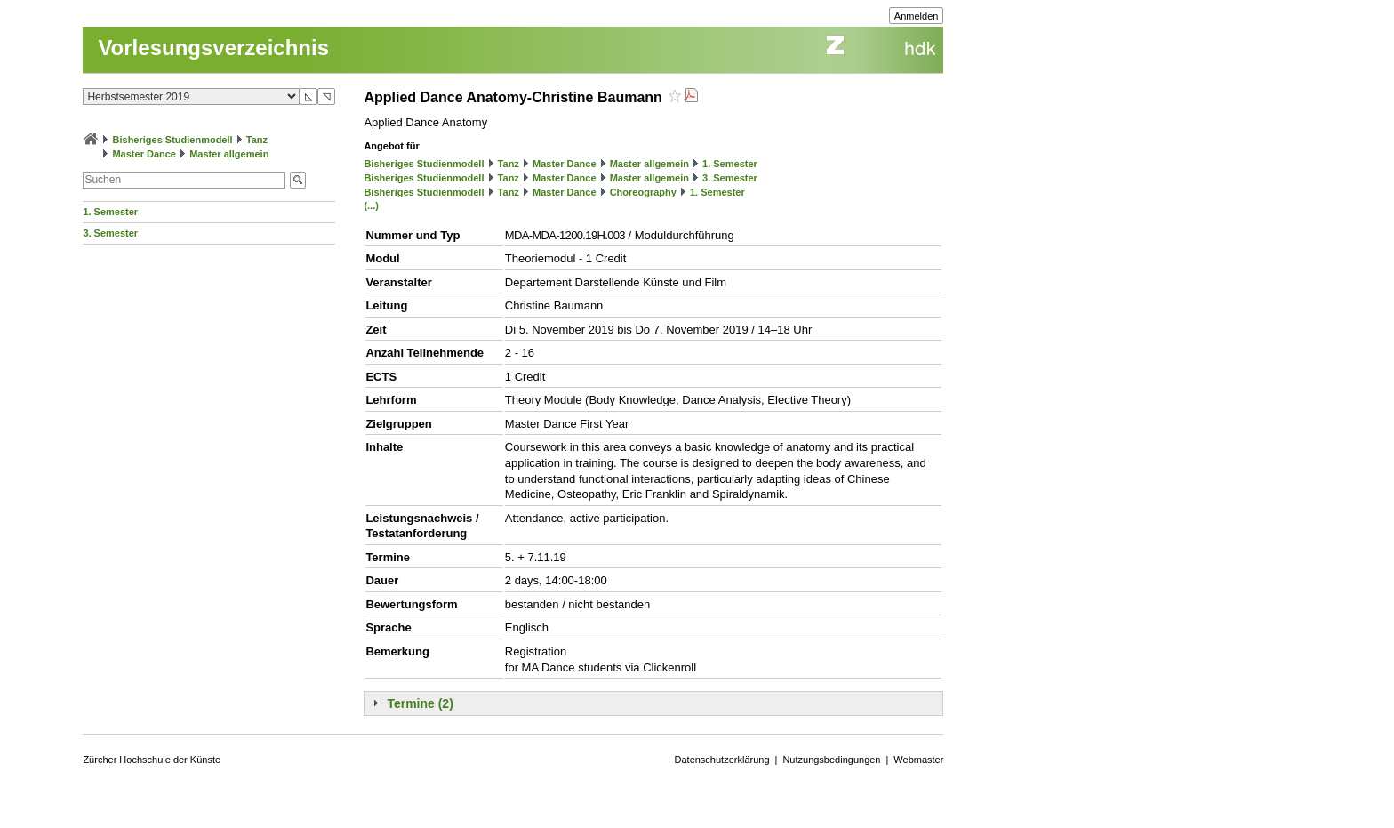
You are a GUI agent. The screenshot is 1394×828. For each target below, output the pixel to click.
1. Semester (110, 211)
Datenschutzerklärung (722, 759)
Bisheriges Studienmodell (173, 139)
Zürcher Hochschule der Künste (151, 759)
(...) (371, 205)
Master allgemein (228, 154)
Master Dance (144, 154)
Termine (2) (420, 703)
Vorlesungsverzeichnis (213, 48)
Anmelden (916, 16)
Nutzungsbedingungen (831, 759)
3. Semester (110, 233)
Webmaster (918, 759)
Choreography (643, 192)
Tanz (257, 139)
